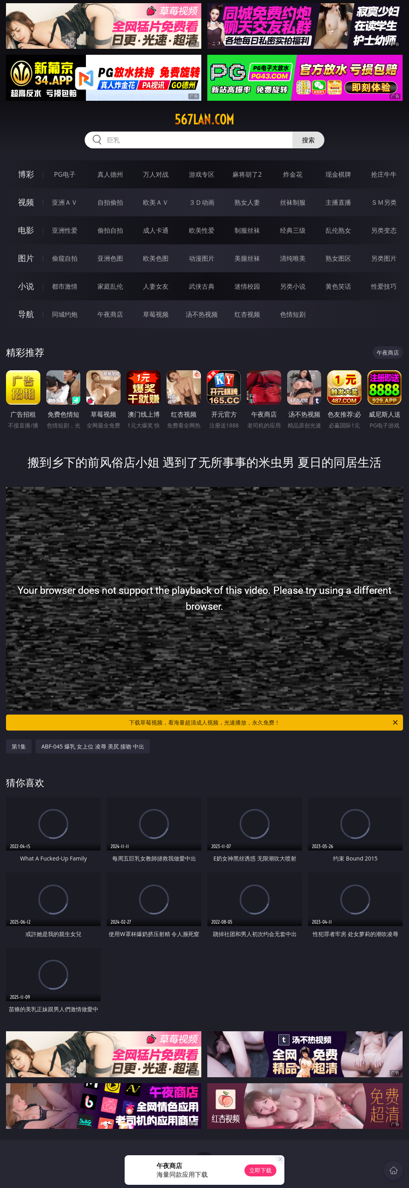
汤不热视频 (202, 314)
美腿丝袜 (247, 258)
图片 (26, 258)
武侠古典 (201, 286)
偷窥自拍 (64, 258)
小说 (26, 286)
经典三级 (293, 230)
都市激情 (64, 286)
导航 (26, 314)
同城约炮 (64, 314)
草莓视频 (156, 314)
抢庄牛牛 (384, 174)
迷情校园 (247, 286)
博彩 (26, 174)
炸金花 (292, 174)
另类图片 (384, 258)
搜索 (308, 140)
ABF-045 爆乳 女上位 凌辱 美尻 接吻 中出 (92, 746)
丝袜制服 (293, 202)
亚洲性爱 (64, 230)
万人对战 (156, 174)
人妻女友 (156, 286)
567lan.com (204, 120)
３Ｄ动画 (201, 202)
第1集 (19, 746)
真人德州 (110, 174)
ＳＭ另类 (384, 202)
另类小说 (293, 286)
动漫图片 (201, 258)
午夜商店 (110, 314)
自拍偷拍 (110, 202)
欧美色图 (156, 258)
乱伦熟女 (338, 230)
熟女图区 (338, 258)
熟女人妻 (247, 202)
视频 (26, 202)
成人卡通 (156, 230)
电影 (26, 230)
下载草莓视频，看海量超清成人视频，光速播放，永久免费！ (264, 722)
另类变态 (384, 230)
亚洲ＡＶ (64, 202)
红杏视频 (247, 314)
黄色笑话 (338, 286)
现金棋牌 (338, 174)
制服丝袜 (247, 230)
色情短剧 (293, 314)
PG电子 (64, 174)
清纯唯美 (293, 258)
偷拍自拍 (110, 230)
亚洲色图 (110, 258)
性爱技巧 (384, 286)
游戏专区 (201, 174)
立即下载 (260, 1170)
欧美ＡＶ (156, 202)
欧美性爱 (201, 230)
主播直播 (338, 202)
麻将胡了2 (247, 174)
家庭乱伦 (110, 286)
